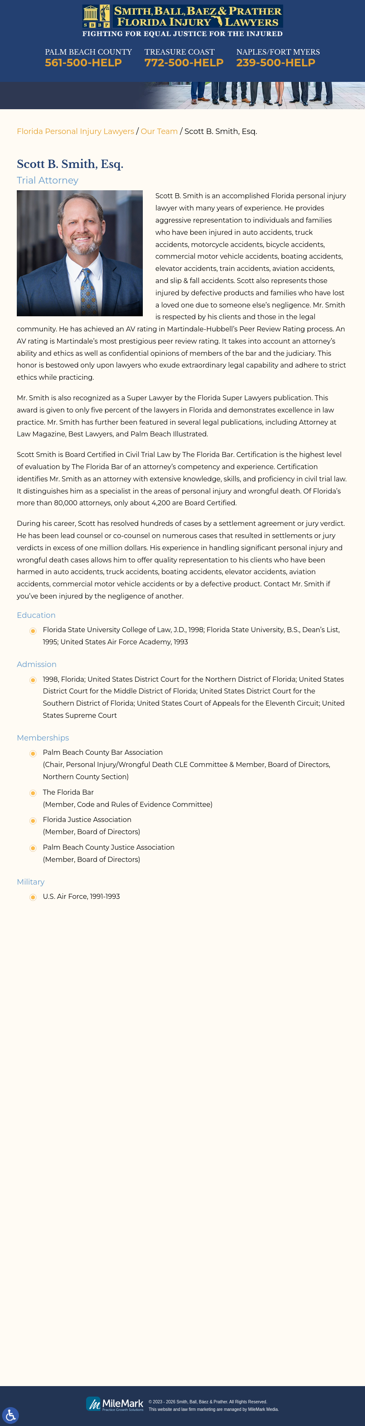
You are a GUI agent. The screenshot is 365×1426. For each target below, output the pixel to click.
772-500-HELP (184, 62)
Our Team (159, 131)
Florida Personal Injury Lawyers (75, 131)
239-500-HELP (276, 62)
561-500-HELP (83, 62)
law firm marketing (198, 1409)
